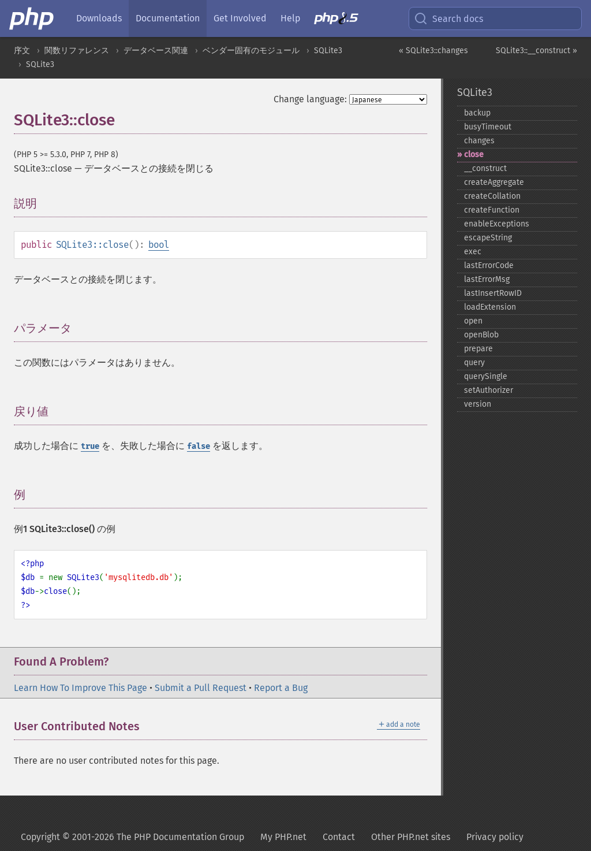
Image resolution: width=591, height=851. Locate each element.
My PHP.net (283, 836)
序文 (22, 50)
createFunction (491, 210)
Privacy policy (494, 836)
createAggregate (494, 182)
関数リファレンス (76, 50)
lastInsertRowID (493, 293)
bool (158, 244)
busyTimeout (487, 127)
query (474, 362)
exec (472, 252)
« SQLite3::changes (433, 50)
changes (479, 141)
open (473, 321)
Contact (339, 836)
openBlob (481, 335)
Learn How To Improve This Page (80, 687)
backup (477, 113)
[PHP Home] (32, 18)
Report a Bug (281, 687)
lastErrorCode (489, 265)
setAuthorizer (488, 390)
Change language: (310, 99)
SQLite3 (328, 50)
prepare (478, 349)
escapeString (488, 238)
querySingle (485, 376)
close (474, 154)
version (477, 404)
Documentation (168, 18)
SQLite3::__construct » (536, 50)
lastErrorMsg (487, 279)
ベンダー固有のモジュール (251, 50)
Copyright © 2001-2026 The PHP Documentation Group (132, 836)
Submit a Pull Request (200, 687)
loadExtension (490, 307)
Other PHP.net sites (410, 836)
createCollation (492, 196)
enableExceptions (496, 224)
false (198, 446)
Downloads (99, 18)
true (90, 446)
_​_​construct (485, 168)
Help (290, 18)
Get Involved (240, 18)
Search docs (448, 18)
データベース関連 (156, 50)
